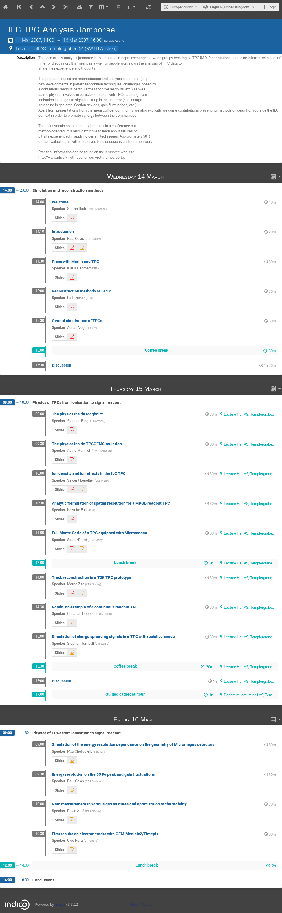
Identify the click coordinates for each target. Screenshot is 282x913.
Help (134, 904)
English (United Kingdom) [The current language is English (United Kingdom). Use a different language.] (230, 7)
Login (272, 7)
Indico (60, 904)
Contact (147, 904)
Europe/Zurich (181, 7)
